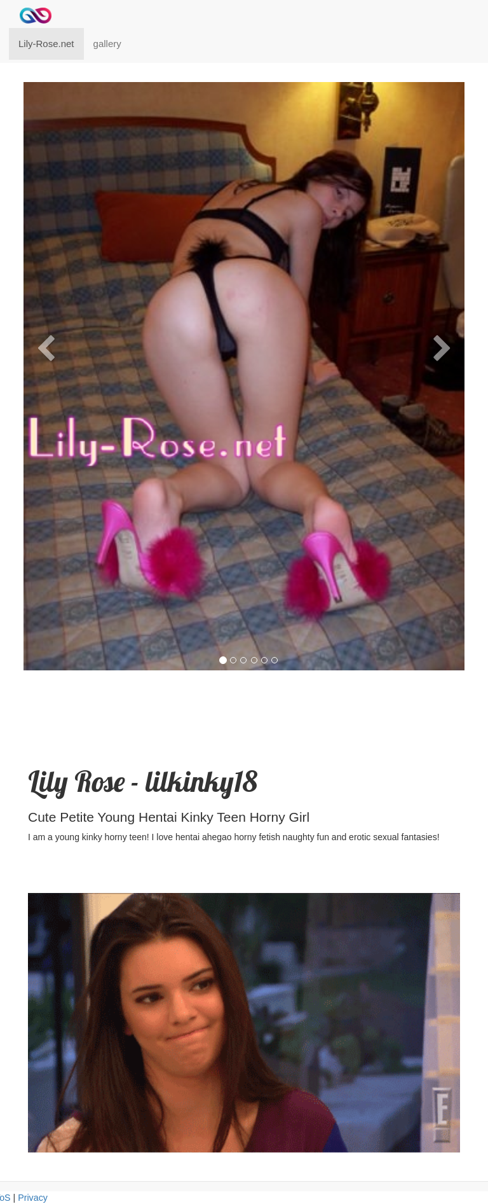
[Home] (35, 15)
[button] (45, 500)
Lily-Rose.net (46, 43)
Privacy (33, 1198)
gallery (107, 43)
